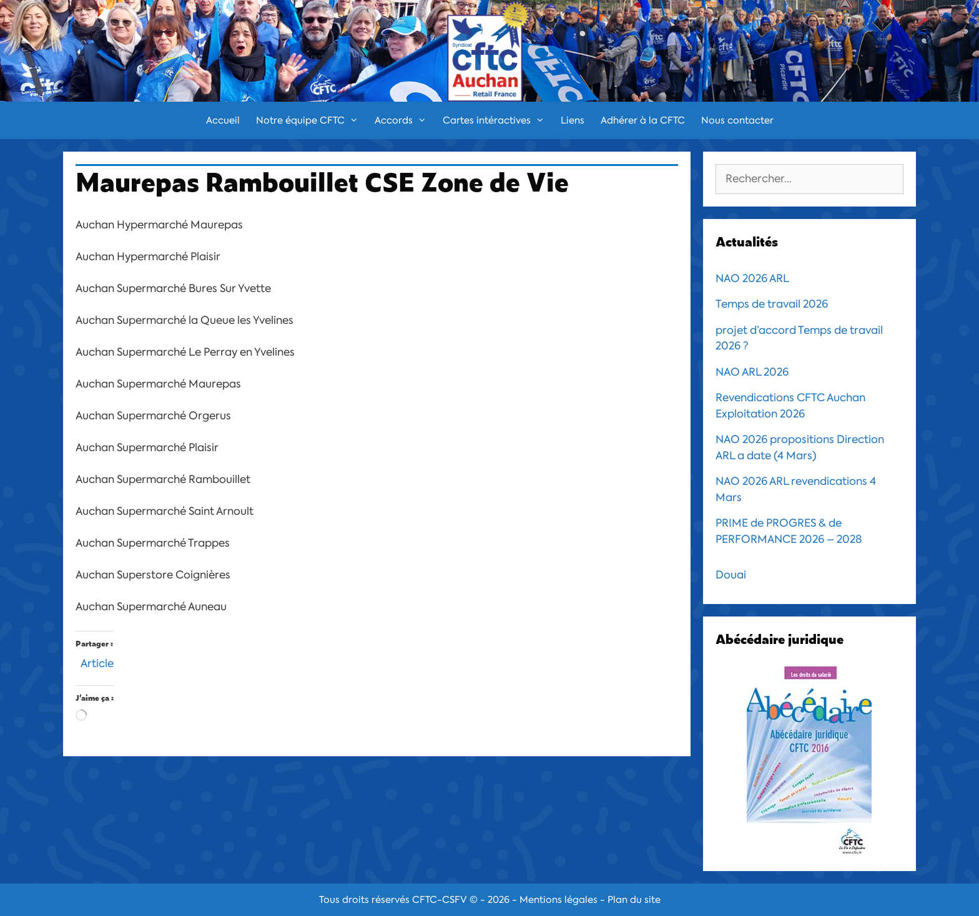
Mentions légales (558, 900)
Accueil (223, 120)
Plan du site (634, 900)
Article (97, 661)
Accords (405, 120)
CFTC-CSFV (439, 900)
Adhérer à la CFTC (643, 120)
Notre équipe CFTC (311, 120)
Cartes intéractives (498, 120)
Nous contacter (737, 120)
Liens (572, 120)
